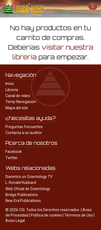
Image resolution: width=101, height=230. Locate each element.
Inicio (9, 83)
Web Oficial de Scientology (27, 189)
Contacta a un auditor (23, 133)
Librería (11, 90)
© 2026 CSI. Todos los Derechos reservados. (42, 210)
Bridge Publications (21, 195)
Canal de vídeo (17, 96)
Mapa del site (16, 108)
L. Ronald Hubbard (20, 182)
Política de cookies (46, 215)
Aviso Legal (15, 220)
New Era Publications (23, 200)
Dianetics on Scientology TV (29, 176)
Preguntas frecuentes (24, 127)
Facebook (13, 151)
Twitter (11, 158)
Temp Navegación (20, 101)
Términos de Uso (78, 215)
